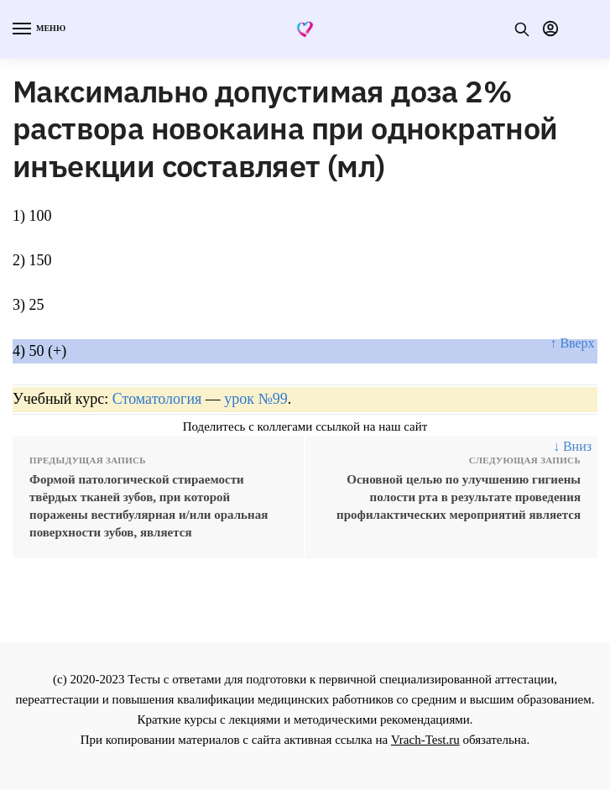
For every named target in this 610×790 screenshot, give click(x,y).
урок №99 (255, 398)
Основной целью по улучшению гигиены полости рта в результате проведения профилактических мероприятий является (458, 497)
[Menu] (38, 29)
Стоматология (157, 398)
